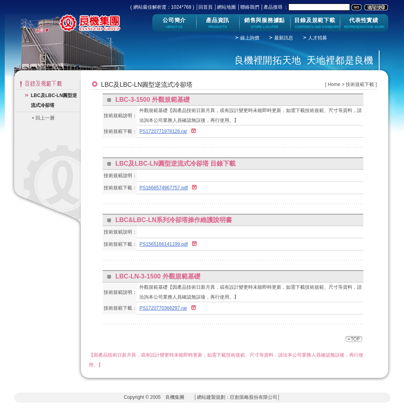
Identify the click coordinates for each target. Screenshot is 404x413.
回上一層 (45, 118)
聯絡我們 (249, 7)
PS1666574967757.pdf (163, 188)
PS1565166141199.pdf (163, 244)
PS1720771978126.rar (163, 131)
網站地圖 (226, 7)
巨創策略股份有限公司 (253, 397)
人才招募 (317, 38)
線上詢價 (249, 38)
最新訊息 (283, 38)
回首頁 (205, 7)
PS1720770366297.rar (163, 308)
